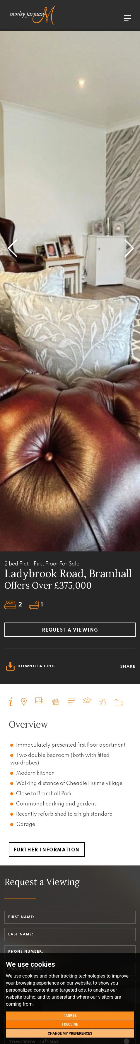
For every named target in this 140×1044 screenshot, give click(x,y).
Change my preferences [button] (70, 1033)
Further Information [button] (47, 850)
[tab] (11, 701)
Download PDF (30, 666)
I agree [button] (70, 1016)
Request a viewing (70, 630)
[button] (12, 244)
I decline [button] (70, 1024)
